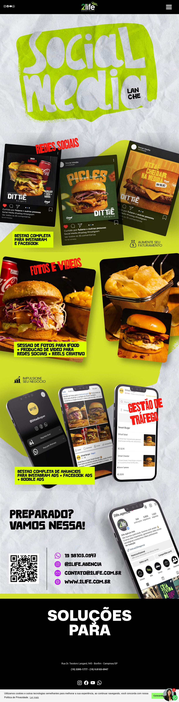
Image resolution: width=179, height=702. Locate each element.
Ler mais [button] (34, 697)
